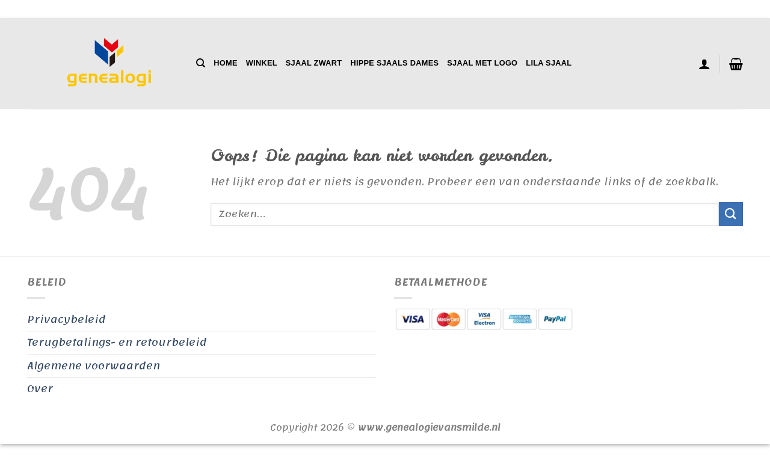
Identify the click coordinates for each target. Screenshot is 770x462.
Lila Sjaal (548, 62)
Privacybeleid (66, 319)
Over (40, 388)
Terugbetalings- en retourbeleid (117, 342)
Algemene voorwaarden (93, 365)
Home (225, 62)
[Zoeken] (200, 63)
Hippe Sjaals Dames (394, 62)
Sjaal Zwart (314, 62)
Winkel (261, 62)
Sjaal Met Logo (482, 62)
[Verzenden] (731, 214)
